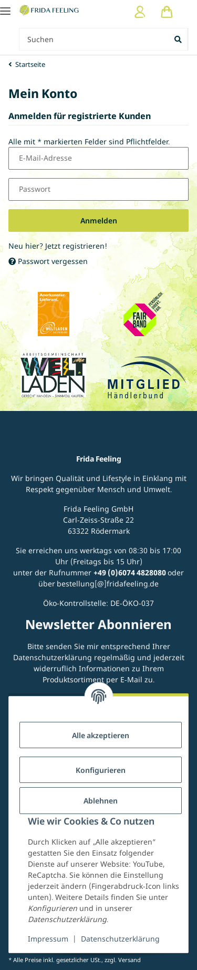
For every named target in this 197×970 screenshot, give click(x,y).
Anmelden (98, 220)
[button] (140, 12)
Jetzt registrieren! (76, 246)
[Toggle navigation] (5, 6)
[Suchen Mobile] (94, 39)
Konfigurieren (101, 770)
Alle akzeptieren (100, 735)
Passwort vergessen (48, 261)
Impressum (48, 939)
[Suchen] (179, 39)
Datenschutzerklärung (120, 939)
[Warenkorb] (166, 12)
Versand (129, 960)
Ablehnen (101, 801)
